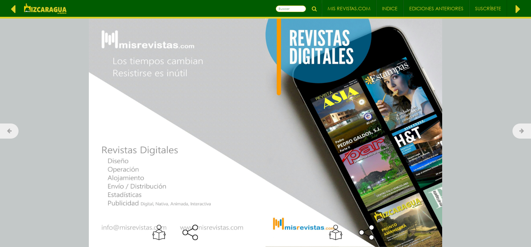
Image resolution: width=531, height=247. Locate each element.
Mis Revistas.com (349, 8)
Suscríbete (488, 8)
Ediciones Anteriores (436, 8)
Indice (390, 8)
